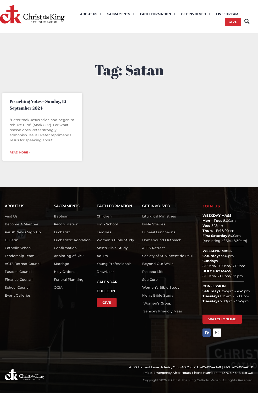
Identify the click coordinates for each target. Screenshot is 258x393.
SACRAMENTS (120, 14)
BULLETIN (106, 291)
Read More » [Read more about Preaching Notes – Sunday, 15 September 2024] (20, 152)
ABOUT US (90, 14)
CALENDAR (107, 282)
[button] (247, 21)
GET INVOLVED (195, 14)
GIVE (233, 22)
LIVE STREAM (227, 14)
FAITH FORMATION (157, 14)
